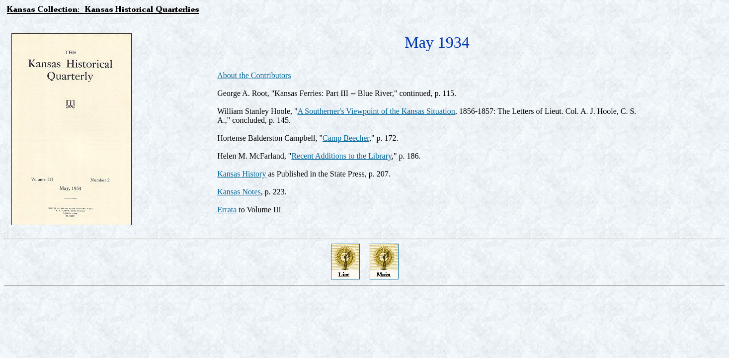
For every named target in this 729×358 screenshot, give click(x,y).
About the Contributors (254, 75)
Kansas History (241, 174)
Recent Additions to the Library (341, 156)
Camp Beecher (346, 138)
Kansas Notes (239, 191)
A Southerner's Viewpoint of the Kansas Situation (376, 111)
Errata (227, 209)
